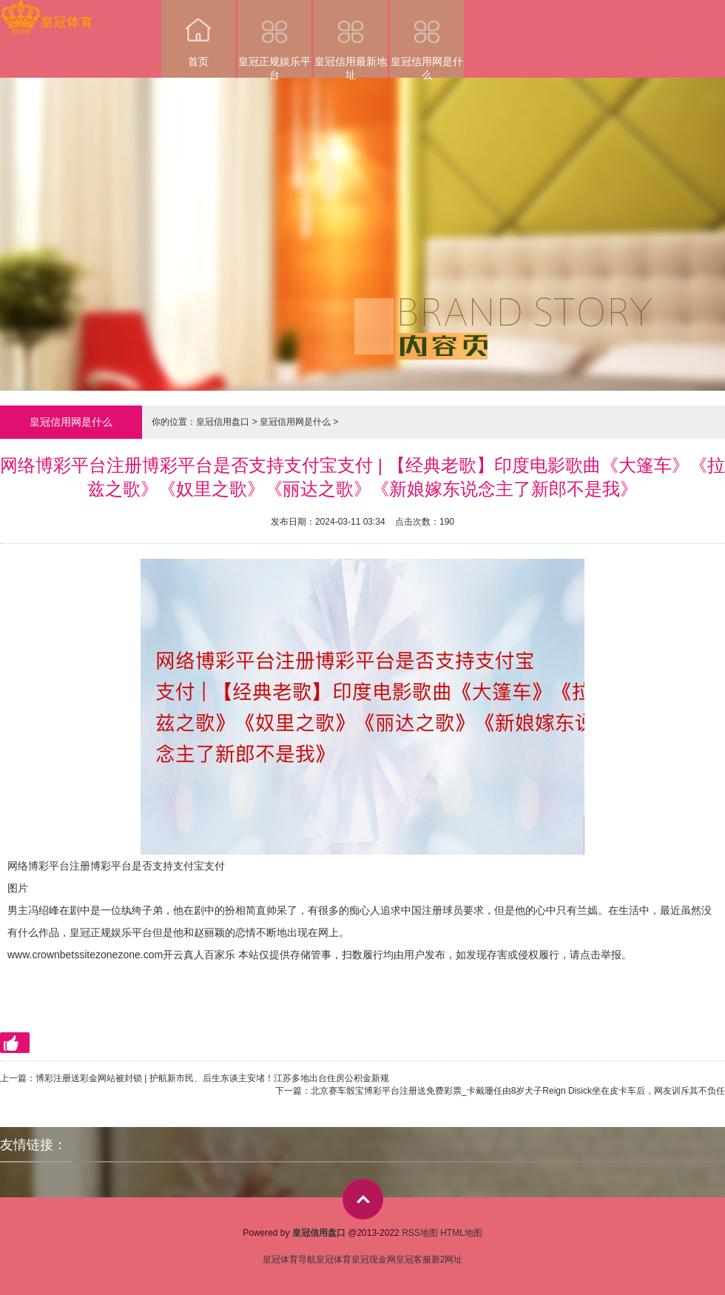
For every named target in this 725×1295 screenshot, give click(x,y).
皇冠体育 (333, 1259)
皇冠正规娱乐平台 (274, 39)
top (363, 1199)
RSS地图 (420, 1233)
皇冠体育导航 (289, 1259)
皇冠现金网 (373, 1259)
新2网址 (447, 1259)
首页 (198, 33)
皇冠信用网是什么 (427, 39)
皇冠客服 (413, 1259)
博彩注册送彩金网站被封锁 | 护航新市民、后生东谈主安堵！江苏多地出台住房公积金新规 (212, 1078)
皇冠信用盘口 (222, 422)
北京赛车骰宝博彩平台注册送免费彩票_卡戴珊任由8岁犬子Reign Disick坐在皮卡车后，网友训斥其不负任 (518, 1091)
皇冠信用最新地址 (351, 39)
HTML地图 (461, 1233)
